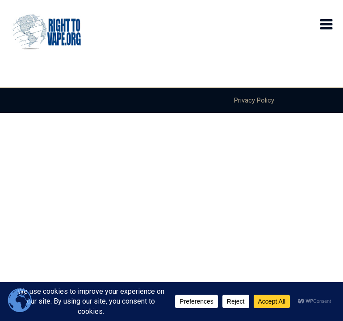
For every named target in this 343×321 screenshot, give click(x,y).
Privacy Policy (254, 100)
